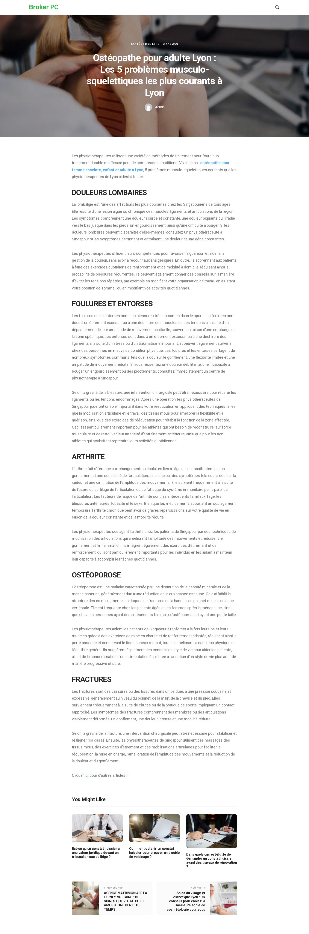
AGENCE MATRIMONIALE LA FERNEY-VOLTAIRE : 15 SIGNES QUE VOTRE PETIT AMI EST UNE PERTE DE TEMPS (125, 901)
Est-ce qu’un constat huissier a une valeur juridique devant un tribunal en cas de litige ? (96, 853)
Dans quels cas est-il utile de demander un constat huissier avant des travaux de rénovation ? (211, 860)
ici (87, 775)
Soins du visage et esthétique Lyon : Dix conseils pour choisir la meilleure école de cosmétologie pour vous (186, 901)
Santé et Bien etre (145, 43)
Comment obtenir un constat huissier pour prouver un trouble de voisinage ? (154, 853)
